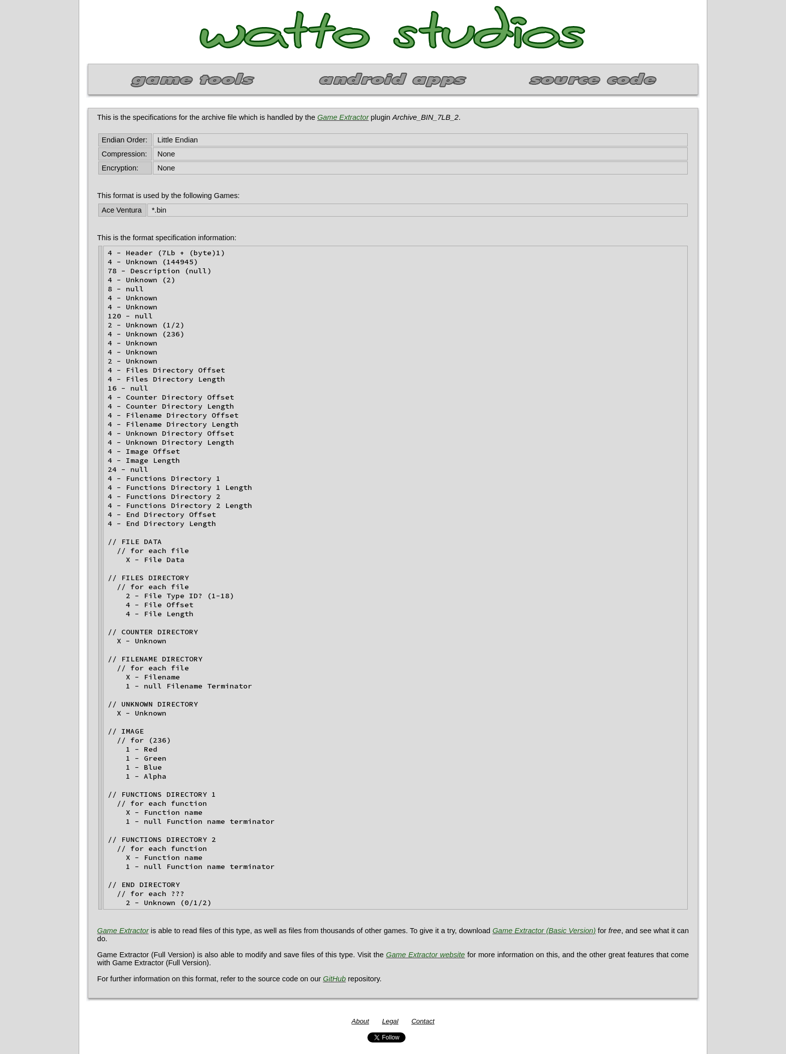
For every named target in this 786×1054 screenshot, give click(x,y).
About (360, 1021)
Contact (423, 1021)
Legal (390, 1021)
